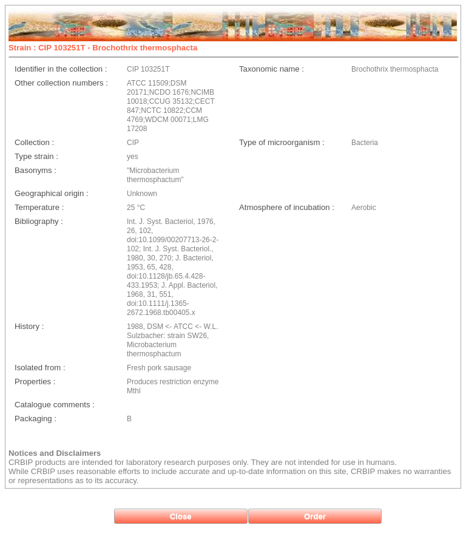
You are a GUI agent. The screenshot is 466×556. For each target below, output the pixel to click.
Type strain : (36, 156)
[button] (181, 516)
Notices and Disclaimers (54, 453)
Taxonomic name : (271, 68)
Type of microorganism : (282, 142)
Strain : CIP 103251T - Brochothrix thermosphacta (102, 47)
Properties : (35, 381)
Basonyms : (35, 170)
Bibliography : (39, 221)
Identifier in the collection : (61, 68)
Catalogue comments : (55, 404)
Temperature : (39, 207)
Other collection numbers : (61, 82)
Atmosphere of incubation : (286, 207)
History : (29, 326)
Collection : (34, 142)
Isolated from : (40, 367)
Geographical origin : (52, 193)
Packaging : (35, 418)
